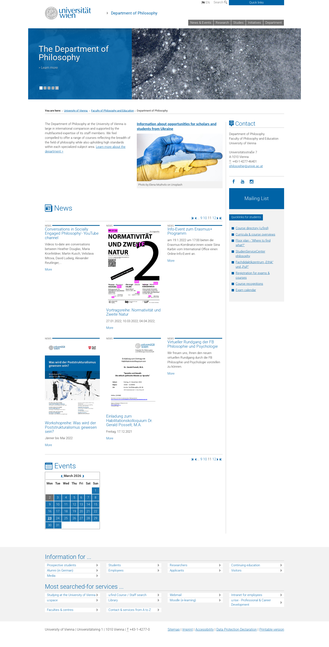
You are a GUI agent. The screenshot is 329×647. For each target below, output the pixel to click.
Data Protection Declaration (236, 629)
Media (51, 576)
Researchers (178, 565)
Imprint (187, 629)
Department (273, 23)
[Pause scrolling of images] (57, 88)
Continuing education (245, 565)
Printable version (271, 629)
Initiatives (254, 23)
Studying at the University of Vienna (71, 595)
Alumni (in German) (60, 570)
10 (205, 218)
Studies (238, 23)
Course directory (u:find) (252, 228)
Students (114, 565)
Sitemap (174, 629)
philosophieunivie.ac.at (246, 166)
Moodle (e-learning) (183, 600)
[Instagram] (251, 181)
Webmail (175, 595)
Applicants (177, 570)
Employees (116, 570)
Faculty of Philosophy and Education (112, 110)
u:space (52, 600)
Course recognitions (249, 284)
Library (113, 600)
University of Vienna (76, 110)
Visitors (236, 570)
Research (222, 23)
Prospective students (61, 565)
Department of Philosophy (134, 13)
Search (220, 2)
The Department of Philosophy (74, 53)
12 (214, 218)
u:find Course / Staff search (127, 595)
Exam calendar (246, 290)
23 (50, 518)
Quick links (256, 2)
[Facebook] (233, 181)
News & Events (200, 23)
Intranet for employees (246, 595)
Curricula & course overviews (255, 234)
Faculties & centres (60, 610)
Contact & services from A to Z (129, 610)
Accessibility (204, 629)
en (206, 2)
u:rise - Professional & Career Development (251, 602)
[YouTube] (242, 181)
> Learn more (48, 68)
